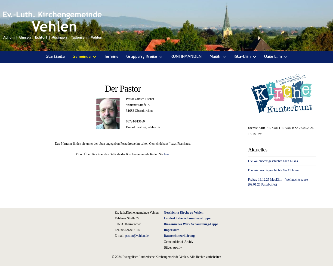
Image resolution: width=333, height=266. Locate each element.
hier (166, 154)
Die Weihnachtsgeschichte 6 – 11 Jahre (273, 170)
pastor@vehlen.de (137, 235)
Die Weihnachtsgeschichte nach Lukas (273, 161)
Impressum (171, 230)
